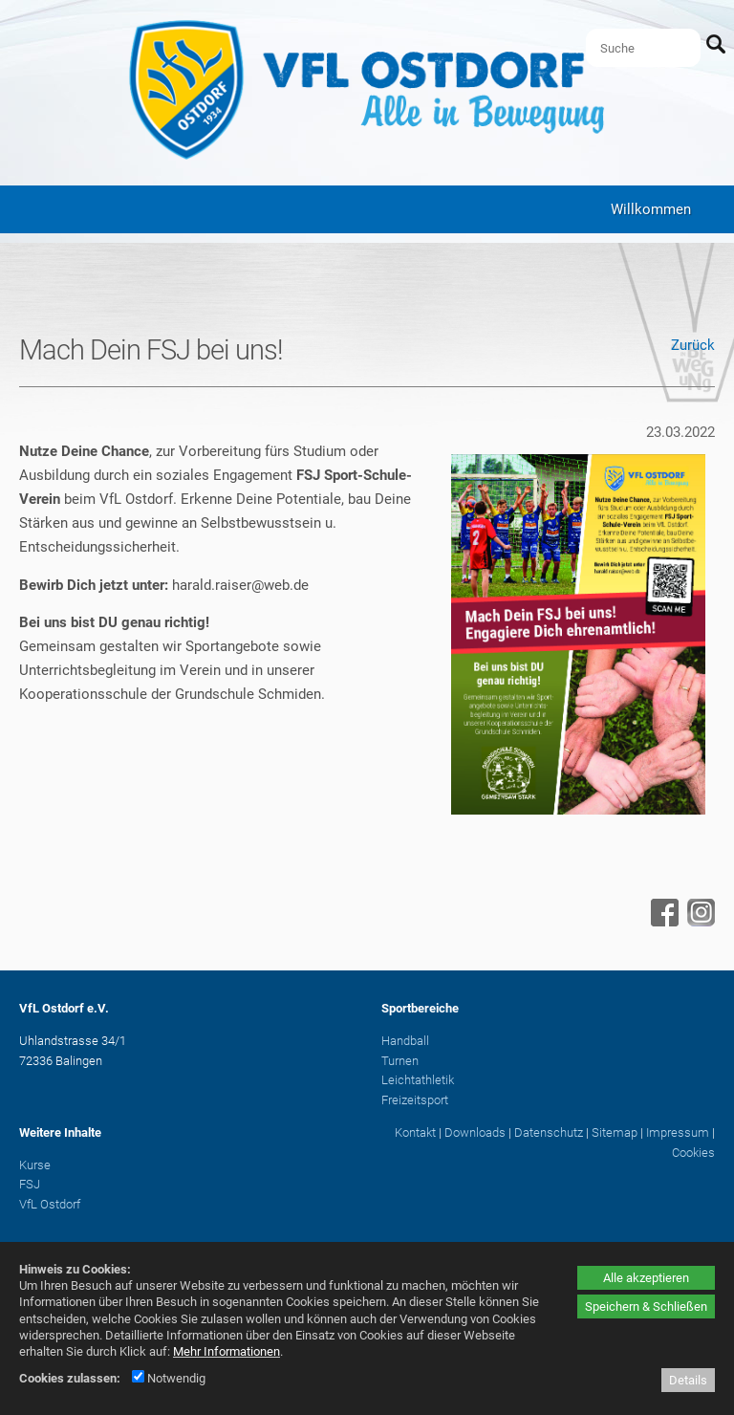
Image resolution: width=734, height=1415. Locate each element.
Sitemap (614, 1132)
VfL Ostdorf (49, 1204)
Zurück (693, 345)
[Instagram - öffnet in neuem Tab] (698, 921)
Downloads (475, 1132)
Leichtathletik (417, 1080)
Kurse (35, 1165)
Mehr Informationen (226, 1351)
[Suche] (643, 48)
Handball (405, 1041)
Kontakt (415, 1132)
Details (688, 1380)
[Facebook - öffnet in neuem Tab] (662, 921)
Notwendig (168, 1378)
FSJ (29, 1184)
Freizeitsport (414, 1100)
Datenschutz (548, 1132)
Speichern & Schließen (646, 1306)
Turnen (400, 1061)
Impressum (677, 1132)
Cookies (693, 1152)
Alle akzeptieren (646, 1278)
